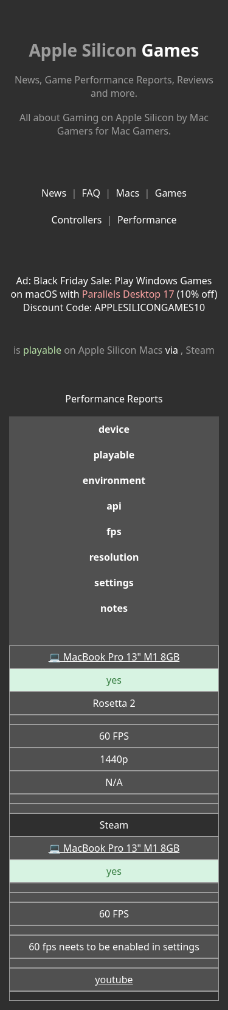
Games (114, 49)
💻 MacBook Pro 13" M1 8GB (114, 657)
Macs (127, 193)
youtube (114, 979)
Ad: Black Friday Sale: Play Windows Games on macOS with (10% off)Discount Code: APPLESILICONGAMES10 (114, 294)
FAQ (91, 193)
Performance (147, 219)
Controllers (76, 219)
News (53, 193)
